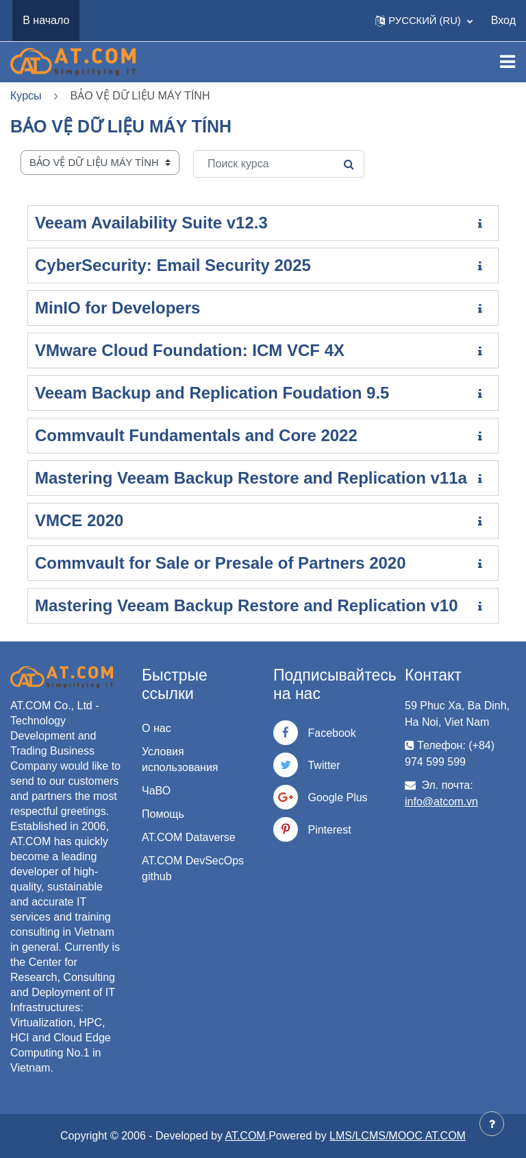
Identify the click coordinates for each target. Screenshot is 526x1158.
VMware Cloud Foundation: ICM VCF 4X (190, 350)
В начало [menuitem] (46, 20)
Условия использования (180, 759)
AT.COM (245, 1136)
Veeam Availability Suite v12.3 (151, 222)
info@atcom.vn (441, 801)
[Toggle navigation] (507, 61)
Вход (503, 20)
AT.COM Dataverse (189, 837)
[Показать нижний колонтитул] (491, 1123)
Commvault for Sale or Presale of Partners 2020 (220, 563)
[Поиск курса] (278, 164)
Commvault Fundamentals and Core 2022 (196, 435)
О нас (156, 728)
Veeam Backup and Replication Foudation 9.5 (212, 392)
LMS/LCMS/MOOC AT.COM (397, 1136)
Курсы (26, 96)
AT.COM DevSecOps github (193, 868)
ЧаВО (156, 790)
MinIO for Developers (117, 307)
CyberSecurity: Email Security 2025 (173, 265)
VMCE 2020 (79, 520)
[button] (424, 20)
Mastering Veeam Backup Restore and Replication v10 (246, 605)
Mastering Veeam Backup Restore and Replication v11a (251, 478)
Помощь (163, 814)
